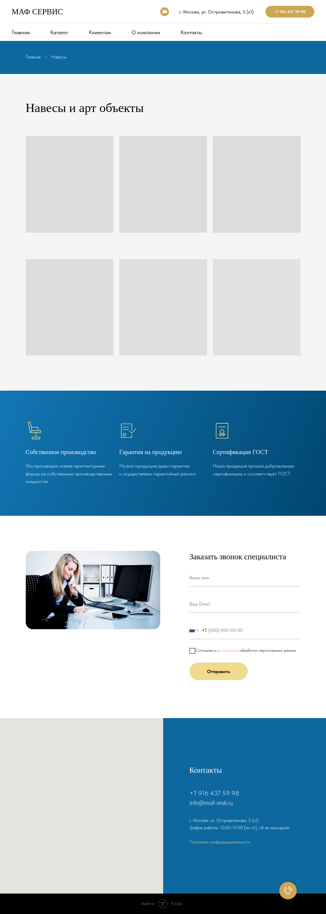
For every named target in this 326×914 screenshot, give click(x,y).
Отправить (218, 671)
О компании (146, 32)
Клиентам (100, 32)
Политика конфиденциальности (219, 842)
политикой (230, 650)
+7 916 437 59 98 (290, 11)
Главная (21, 32)
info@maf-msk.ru (211, 802)
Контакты (191, 32)
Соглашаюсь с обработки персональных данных (242, 651)
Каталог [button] (59, 32)
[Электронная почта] (164, 11)
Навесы (58, 57)
